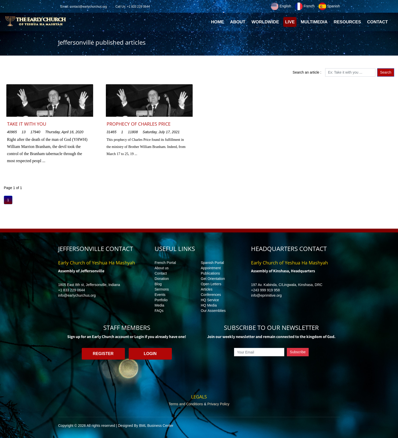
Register (103, 353)
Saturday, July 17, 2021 (161, 132)
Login (150, 353)
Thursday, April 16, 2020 (64, 132)
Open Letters (211, 284)
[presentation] (271, 368)
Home (218, 23)
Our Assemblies (213, 311)
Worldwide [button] (265, 22)
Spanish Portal (212, 263)
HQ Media (209, 305)
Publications (210, 273)
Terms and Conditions (186, 404)
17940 (35, 132)
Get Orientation (213, 279)
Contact (161, 273)
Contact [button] (377, 22)
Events (160, 295)
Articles (206, 289)
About (237, 22)
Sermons (162, 289)
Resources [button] (347, 22)
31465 (112, 132)
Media (159, 305)
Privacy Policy (218, 404)
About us (162, 268)
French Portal (165, 263)
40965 (12, 132)
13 (24, 132)
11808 (133, 132)
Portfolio (161, 300)
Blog (158, 284)
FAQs (159, 311)
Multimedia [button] (314, 22)
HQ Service (210, 300)
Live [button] (290, 22)
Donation (162, 279)
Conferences (211, 295)
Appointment (211, 268)
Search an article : (307, 72)
